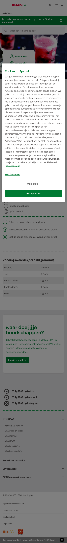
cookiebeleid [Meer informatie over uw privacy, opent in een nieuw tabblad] (13, 165)
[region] (33, 132)
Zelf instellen (12, 174)
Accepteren (33, 193)
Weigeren (32, 183)
